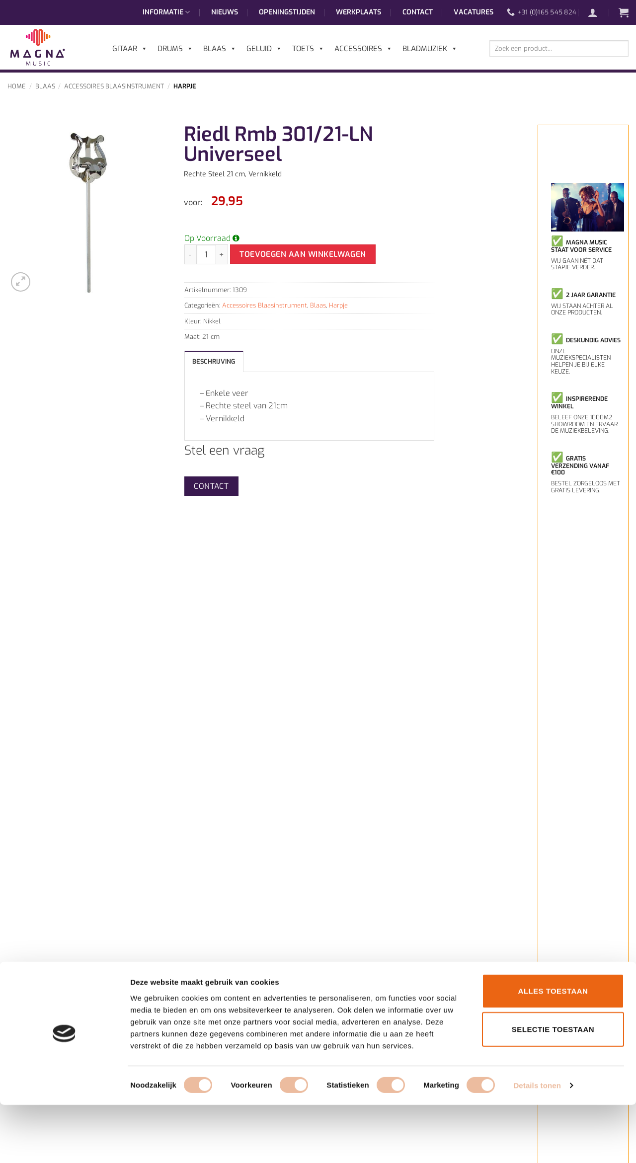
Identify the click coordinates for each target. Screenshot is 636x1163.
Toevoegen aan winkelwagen (302, 254)
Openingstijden (287, 12)
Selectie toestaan (553, 1087)
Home (16, 86)
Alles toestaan (553, 1048)
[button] (598, 12)
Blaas (45, 86)
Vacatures (473, 12)
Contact (417, 12)
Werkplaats (358, 12)
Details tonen (536, 1143)
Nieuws (224, 12)
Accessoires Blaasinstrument (114, 86)
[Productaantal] (206, 254)
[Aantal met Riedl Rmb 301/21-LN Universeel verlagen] (190, 254)
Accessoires (363, 48)
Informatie (166, 12)
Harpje (184, 86)
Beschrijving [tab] (214, 361)
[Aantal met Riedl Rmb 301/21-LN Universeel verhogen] (222, 254)
